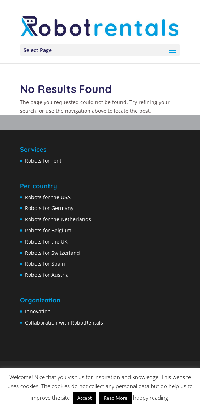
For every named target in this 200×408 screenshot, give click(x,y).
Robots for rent (43, 160)
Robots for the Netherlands (58, 219)
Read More (115, 398)
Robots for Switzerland (52, 252)
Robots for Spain (45, 263)
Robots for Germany (49, 208)
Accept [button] (84, 398)
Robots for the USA (48, 197)
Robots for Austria (47, 274)
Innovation (38, 311)
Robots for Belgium (48, 230)
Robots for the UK (46, 241)
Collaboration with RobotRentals (64, 322)
